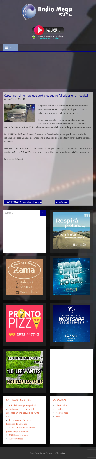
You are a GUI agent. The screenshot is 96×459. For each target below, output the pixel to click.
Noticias (59, 416)
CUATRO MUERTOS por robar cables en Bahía (26, 201)
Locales (59, 409)
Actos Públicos (16, 438)
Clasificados (61, 405)
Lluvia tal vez (62, 201)
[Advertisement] (48, 70)
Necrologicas (62, 412)
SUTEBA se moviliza (18, 434)
